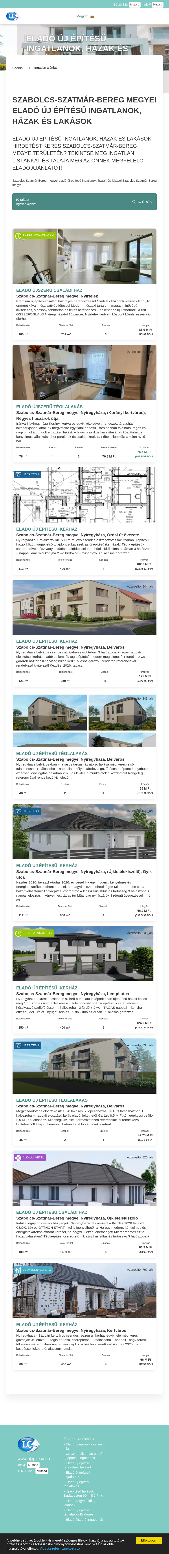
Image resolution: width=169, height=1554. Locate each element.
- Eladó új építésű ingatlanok (77, 1474)
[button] (85, 16)
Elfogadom (149, 1540)
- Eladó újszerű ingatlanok (83, 1519)
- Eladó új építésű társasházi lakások (78, 1465)
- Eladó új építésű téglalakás (77, 1484)
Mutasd (134, 4)
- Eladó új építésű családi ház (83, 1446)
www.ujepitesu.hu (34, 1458)
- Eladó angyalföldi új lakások (79, 1503)
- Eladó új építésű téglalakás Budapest (79, 1512)
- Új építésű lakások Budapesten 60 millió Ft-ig (83, 1493)
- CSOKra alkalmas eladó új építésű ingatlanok (83, 1456)
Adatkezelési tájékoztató (61, 1547)
